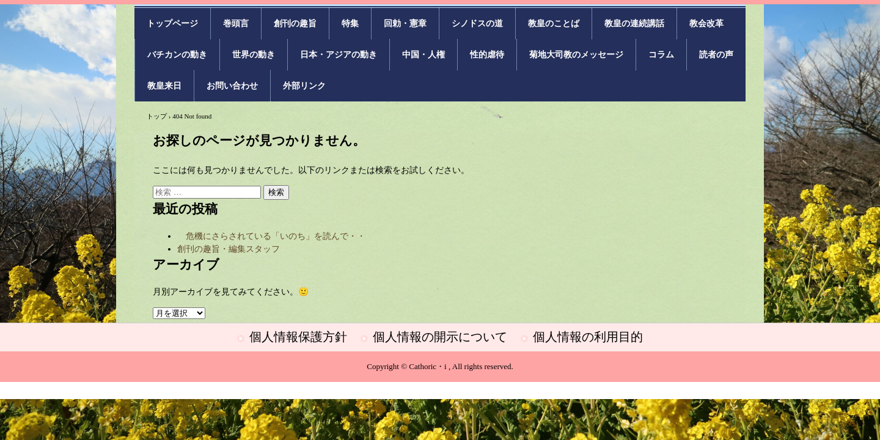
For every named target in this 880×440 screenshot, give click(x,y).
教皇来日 (164, 85)
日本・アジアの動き (338, 54)
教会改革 (706, 23)
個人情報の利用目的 (588, 337)
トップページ (172, 23)
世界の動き (253, 54)
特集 (350, 23)
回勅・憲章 (405, 23)
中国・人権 (423, 54)
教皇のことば (553, 23)
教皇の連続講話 (634, 23)
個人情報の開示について (440, 337)
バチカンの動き (177, 54)
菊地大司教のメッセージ (576, 54)
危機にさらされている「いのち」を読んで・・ (271, 236)
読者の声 (716, 54)
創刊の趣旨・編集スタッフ (228, 249)
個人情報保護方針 (298, 337)
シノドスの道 (477, 23)
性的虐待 (487, 54)
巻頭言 (236, 23)
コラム (661, 54)
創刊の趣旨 (295, 23)
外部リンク (304, 85)
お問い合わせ (232, 85)
